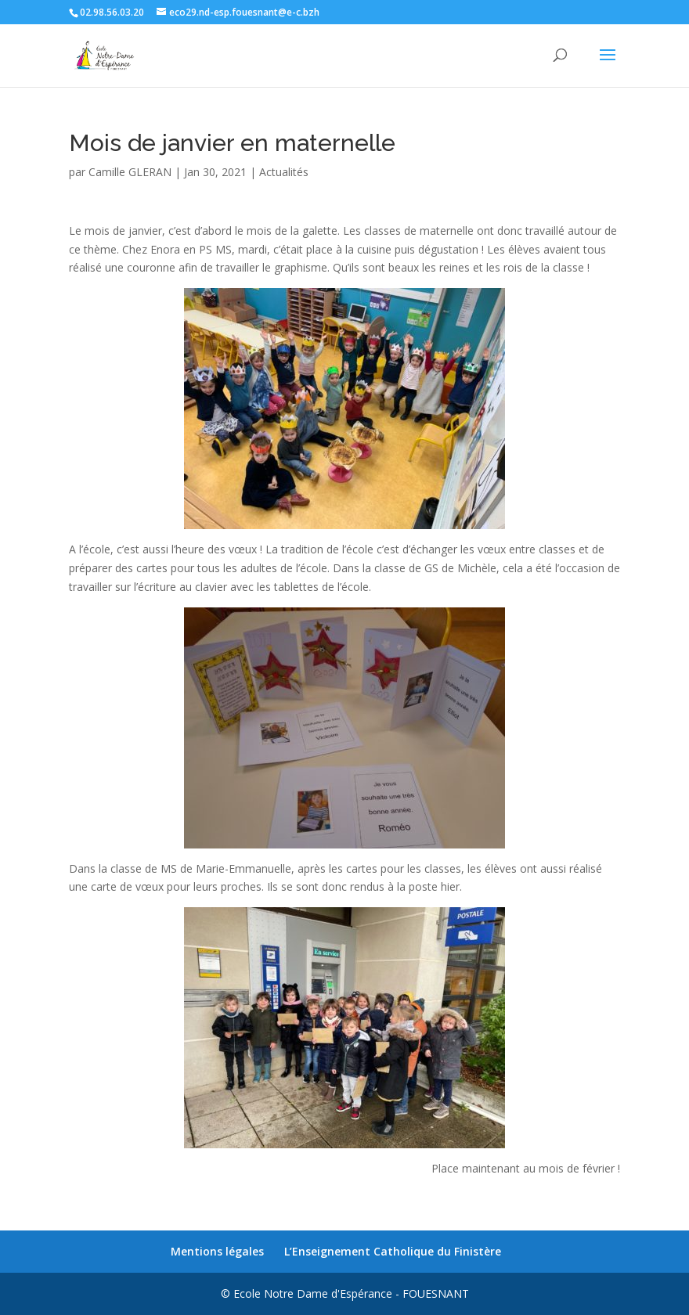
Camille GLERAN (129, 171)
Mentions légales (217, 1251)
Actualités (283, 171)
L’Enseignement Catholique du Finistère (392, 1251)
